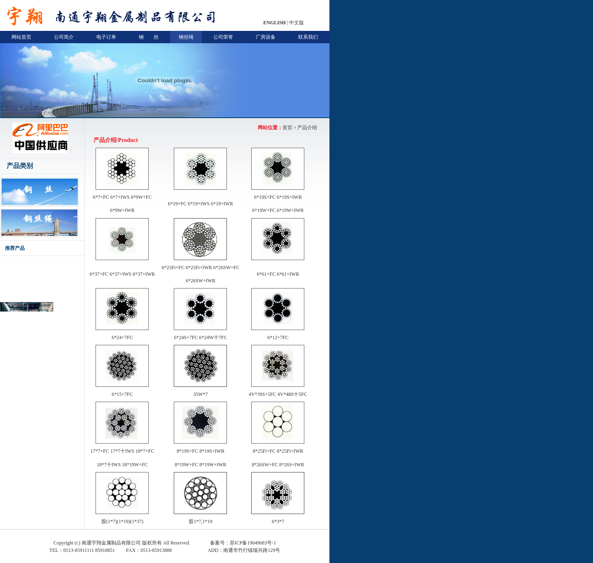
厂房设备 (265, 37)
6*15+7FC (122, 394)
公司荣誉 (223, 37)
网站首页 (21, 37)
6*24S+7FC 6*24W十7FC (200, 337)
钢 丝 (149, 37)
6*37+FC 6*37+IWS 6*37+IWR (122, 274)
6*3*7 (278, 521)
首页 (287, 127)
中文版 (296, 23)
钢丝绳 (186, 37)
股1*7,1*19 (200, 521)
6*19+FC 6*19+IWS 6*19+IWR (200, 204)
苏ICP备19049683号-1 (253, 543)
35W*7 (200, 394)
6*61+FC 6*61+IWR (278, 274)
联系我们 (308, 37)
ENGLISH (274, 23)
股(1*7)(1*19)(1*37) (122, 521)
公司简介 (64, 37)
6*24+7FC (122, 337)
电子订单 (106, 37)
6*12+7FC (277, 337)
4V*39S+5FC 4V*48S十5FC (278, 394)
